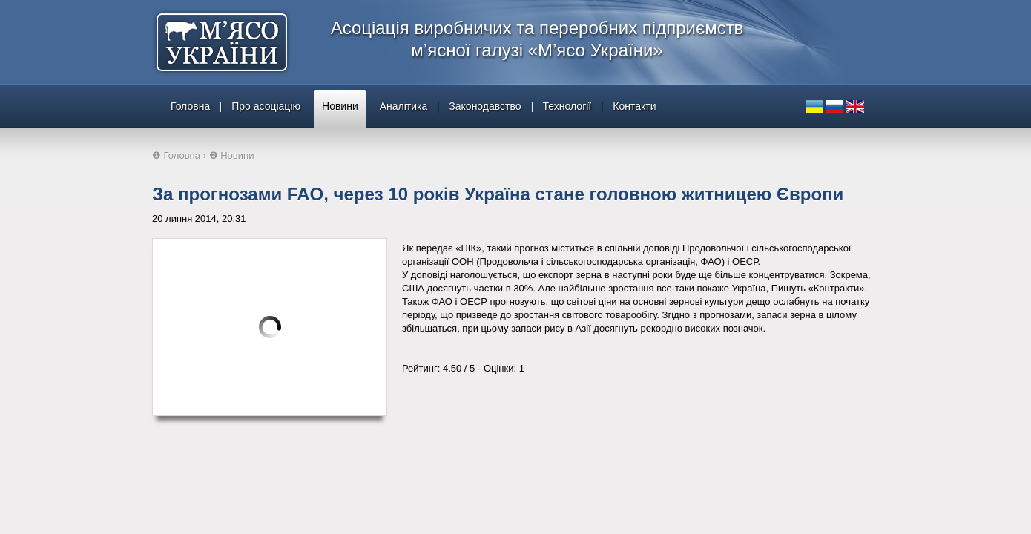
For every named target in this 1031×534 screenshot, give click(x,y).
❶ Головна (176, 155)
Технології (567, 106)
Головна (190, 106)
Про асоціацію (265, 106)
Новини (340, 106)
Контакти (634, 106)
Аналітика (404, 106)
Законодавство (485, 106)
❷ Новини (231, 155)
